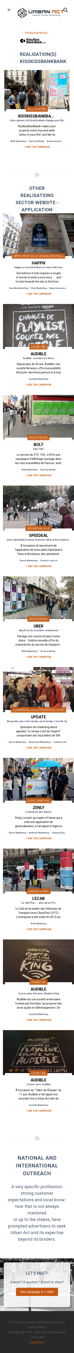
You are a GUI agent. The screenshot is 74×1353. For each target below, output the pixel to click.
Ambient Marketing (39, 832)
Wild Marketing (18, 141)
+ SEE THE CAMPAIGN (37, 147)
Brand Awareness (56, 141)
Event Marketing (17, 742)
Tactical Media (36, 141)
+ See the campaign (38, 293)
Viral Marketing (39, 288)
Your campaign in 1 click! (37, 1292)
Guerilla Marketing (18, 288)
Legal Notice (37, 1342)
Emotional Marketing (40, 742)
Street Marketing (28, 560)
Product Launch (48, 560)
